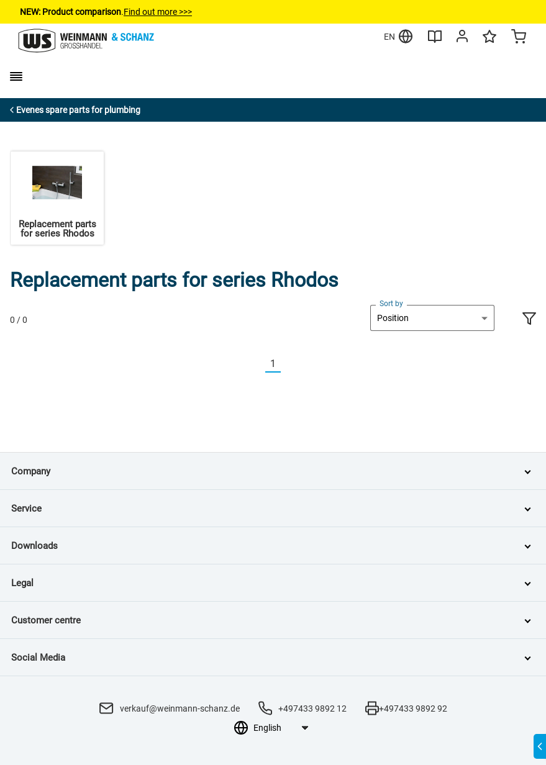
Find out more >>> (158, 12)
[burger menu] (16, 76)
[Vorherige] (257, 364)
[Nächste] (288, 364)
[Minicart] (518, 38)
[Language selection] (280, 728)
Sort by (391, 303)
